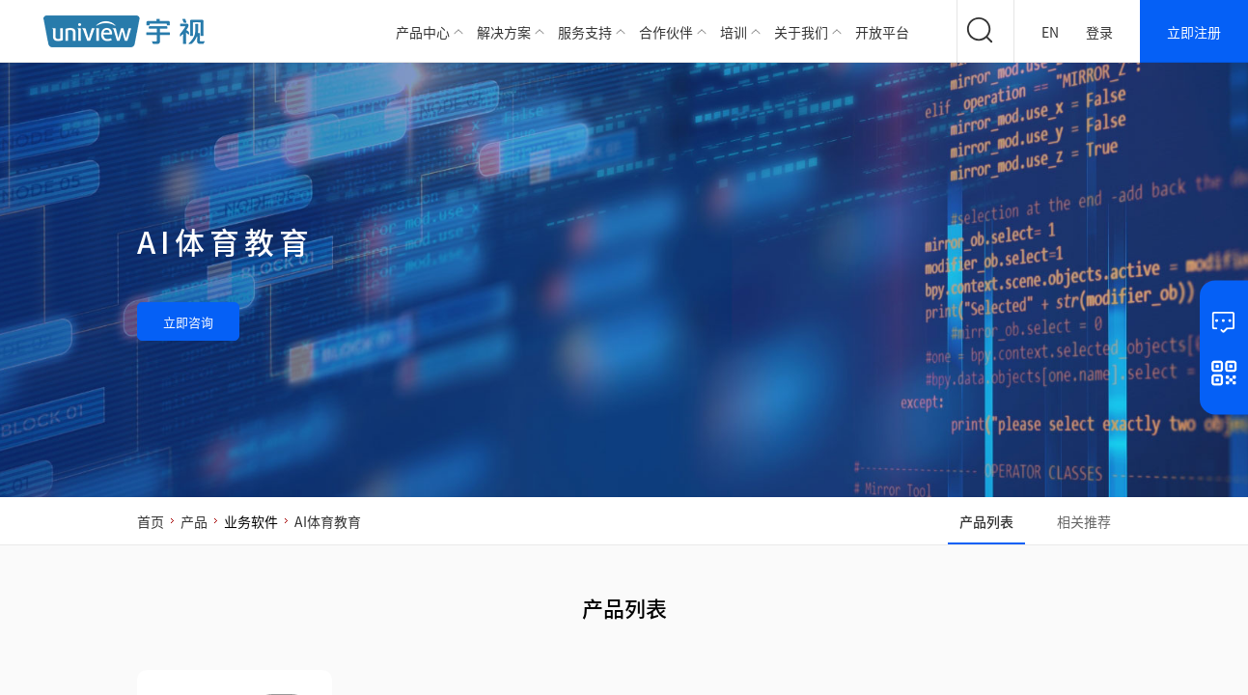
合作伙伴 (666, 32)
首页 (150, 521)
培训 (733, 32)
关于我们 (801, 32)
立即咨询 (188, 322)
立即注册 (1194, 32)
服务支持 (585, 32)
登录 (1099, 32)
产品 (194, 521)
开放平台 (882, 32)
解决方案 (504, 32)
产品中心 (423, 32)
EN (1050, 32)
